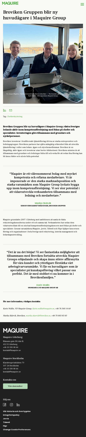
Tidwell (6, 422)
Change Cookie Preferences (16, 429)
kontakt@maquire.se (12, 350)
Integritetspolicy (11, 415)
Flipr (5, 426)
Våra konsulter (15, 386)
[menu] (82, 4)
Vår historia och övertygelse (17, 411)
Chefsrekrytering (14, 116)
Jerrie (6, 418)
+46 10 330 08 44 (10, 347)
